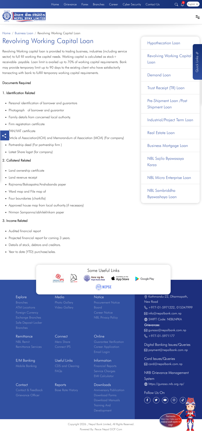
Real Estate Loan (161, 132)
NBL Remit (23, 342)
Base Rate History (66, 390)
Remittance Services (29, 347)
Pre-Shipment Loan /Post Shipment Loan (167, 103)
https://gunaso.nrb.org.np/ (166, 384)
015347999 (185, 307)
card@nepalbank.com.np (165, 364)
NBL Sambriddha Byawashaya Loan (162, 193)
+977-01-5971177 (161, 336)
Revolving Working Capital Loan (169, 58)
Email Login (102, 352)
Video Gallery (64, 307)
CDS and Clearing (67, 366)
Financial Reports (105, 366)
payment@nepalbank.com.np (168, 350)
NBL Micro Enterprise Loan (169, 177)
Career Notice (103, 312)
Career (113, 4)
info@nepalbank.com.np (164, 313)
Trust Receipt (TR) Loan (165, 87)
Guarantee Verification (109, 342)
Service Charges (104, 371)
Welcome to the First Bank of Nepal (24, 4)
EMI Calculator (104, 376)
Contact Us (153, 4)
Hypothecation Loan (163, 43)
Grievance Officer (27, 395)
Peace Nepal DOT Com (108, 429)
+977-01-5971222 (161, 307)
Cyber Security (132, 4)
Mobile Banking (26, 366)
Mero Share (62, 342)
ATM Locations (25, 307)
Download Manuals (107, 400)
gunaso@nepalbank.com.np (167, 330)
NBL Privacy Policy (106, 317)
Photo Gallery (64, 302)
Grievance (70, 4)
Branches (98, 4)
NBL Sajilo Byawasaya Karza (165, 161)
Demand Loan (159, 75)
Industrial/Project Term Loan (170, 119)
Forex (84, 4)
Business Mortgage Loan (167, 145)
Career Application (106, 347)
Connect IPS (63, 347)
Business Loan (24, 33)
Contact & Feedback (29, 390)
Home (55, 4)
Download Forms (105, 395)
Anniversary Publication (109, 390)
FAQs (58, 371)
